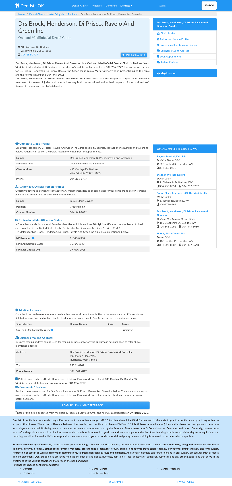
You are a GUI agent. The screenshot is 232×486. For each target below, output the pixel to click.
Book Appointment (169, 56)
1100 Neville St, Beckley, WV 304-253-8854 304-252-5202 (178, 180)
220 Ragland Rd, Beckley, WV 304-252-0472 (175, 162)
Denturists (28, 472)
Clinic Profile (166, 33)
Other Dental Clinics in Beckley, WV (177, 148)
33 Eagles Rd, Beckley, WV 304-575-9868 (182, 198)
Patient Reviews (168, 62)
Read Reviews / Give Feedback (82, 405)
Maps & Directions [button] (133, 55)
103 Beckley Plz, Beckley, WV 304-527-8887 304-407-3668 (178, 239)
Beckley (72, 14)
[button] (126, 5)
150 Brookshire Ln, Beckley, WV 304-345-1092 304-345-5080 (182, 219)
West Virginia (56, 14)
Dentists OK (29, 5)
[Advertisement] (82, 114)
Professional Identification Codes (177, 44)
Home (21, 14)
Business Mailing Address (173, 50)
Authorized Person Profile (173, 39)
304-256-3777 (29, 54)
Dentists (27, 468)
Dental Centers (100, 472)
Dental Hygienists (170, 468)
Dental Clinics (37, 14)
